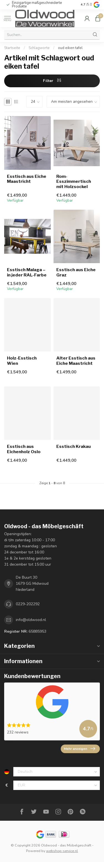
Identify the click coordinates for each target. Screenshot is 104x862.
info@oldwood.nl (31, 619)
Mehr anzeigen (79, 749)
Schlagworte (39, 47)
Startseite (12, 47)
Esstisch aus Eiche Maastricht (26, 179)
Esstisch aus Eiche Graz (76, 272)
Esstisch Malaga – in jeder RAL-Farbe (27, 272)
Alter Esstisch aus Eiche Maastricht (75, 361)
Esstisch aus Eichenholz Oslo (23, 449)
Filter (52, 80)
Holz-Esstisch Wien (22, 361)
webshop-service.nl (62, 850)
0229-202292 (28, 604)
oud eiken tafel (70, 47)
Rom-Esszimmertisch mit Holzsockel (73, 181)
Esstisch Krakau (73, 446)
